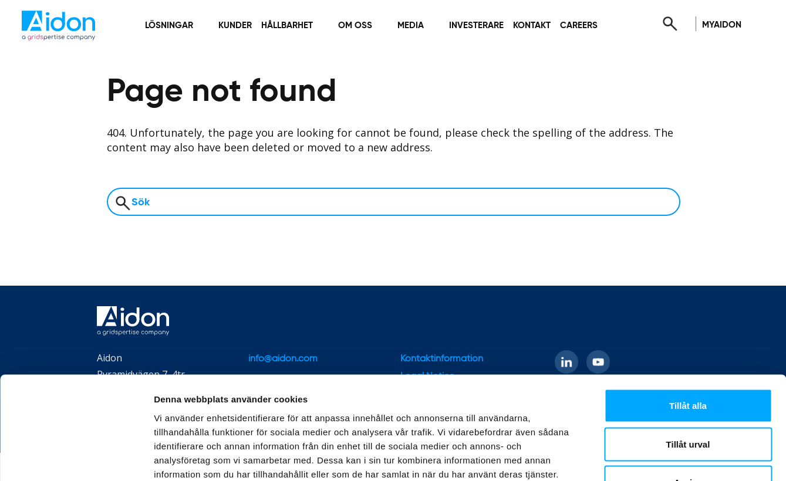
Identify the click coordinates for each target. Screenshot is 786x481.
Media (410, 25)
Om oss (355, 25)
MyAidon (721, 25)
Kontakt (532, 25)
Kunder (235, 25)
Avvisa (688, 404)
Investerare (476, 25)
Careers (579, 25)
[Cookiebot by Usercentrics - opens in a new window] (76, 458)
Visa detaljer (638, 458)
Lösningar (169, 25)
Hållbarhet (287, 25)
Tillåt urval (688, 366)
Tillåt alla (688, 327)
